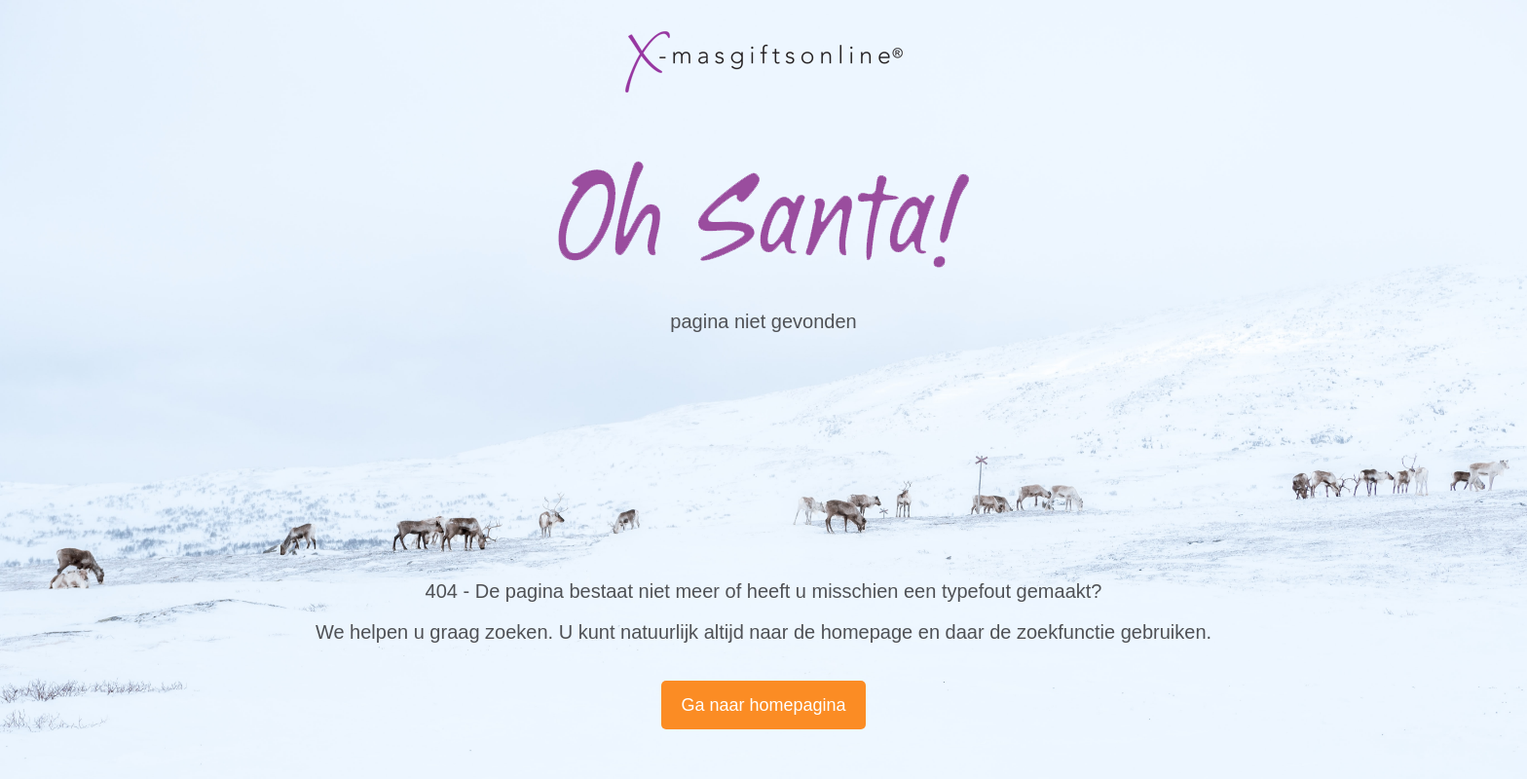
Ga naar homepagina (763, 705)
